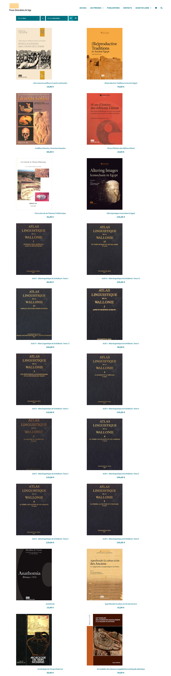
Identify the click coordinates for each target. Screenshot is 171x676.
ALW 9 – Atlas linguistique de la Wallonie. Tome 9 (121, 539)
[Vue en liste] (75, 18)
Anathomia (50, 604)
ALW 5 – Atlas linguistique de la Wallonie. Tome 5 (50, 473)
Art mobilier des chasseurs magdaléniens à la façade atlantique (121, 669)
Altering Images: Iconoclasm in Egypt (121, 213)
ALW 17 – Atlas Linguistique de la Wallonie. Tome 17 (50, 343)
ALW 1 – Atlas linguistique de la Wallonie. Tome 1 (50, 278)
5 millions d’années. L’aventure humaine (50, 148)
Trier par (22, 18)
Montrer (54, 18)
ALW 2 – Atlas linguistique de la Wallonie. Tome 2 (121, 343)
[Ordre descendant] (42, 18)
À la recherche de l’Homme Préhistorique (50, 213)
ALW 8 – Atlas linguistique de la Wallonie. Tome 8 (50, 539)
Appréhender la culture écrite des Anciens (121, 604)
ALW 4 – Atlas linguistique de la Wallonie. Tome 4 (121, 408)
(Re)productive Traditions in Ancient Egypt (120, 83)
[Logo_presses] (20, 4)
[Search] (161, 9)
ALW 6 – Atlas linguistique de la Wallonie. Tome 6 (121, 473)
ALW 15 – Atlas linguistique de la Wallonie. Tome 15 (121, 278)
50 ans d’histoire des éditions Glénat (121, 148)
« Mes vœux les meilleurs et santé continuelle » (50, 83)
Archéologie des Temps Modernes (50, 669)
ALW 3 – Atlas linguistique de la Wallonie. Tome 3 (50, 408)
